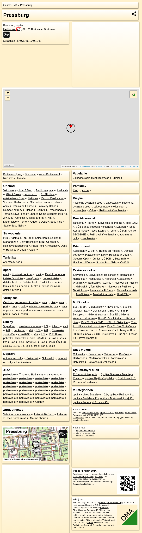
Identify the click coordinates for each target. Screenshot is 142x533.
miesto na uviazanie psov (43, 306)
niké (53, 302)
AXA (65, 326)
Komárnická (117, 358)
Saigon (54, 238)
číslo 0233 (24, 334)
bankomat (19, 330)
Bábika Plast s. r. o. (52, 198)
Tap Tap (26, 238)
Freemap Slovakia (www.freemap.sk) (90, 508)
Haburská (110, 278)
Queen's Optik (38, 221)
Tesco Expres (36, 217)
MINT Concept (16, 217)
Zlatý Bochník (28, 241)
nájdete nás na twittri (85, 430)
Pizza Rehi (37, 245)
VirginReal (9, 326)
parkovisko (9, 374)
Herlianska (12, 29)
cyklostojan (112, 202)
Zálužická (124, 278)
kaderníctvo (10, 221)
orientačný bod (11, 262)
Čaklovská (79, 354)
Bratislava (30, 174)
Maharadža (9, 241)
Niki (50, 217)
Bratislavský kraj (12, 174)
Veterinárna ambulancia (17, 414)
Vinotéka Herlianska (14, 202)
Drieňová (124, 354)
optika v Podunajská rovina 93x (91, 402)
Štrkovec (21, 178)
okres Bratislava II (49, 174)
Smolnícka (95, 354)
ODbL (97, 505)
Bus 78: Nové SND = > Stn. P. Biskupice (104, 322)
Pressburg (26, 5)
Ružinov (8, 178)
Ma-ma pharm (38, 418)
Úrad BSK (78, 282)
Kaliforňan (41, 238)
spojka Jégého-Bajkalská (99, 378)
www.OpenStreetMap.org (111, 502)
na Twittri (99, 476)
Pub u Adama (11, 238)
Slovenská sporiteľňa (110, 222)
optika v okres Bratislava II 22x (90, 394)
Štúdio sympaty (44, 190)
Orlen (38, 401)
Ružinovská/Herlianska (112, 210)
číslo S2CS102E (12, 346)
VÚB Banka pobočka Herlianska (94, 226)
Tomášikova (97, 286)
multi (6, 274)
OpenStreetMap (84, 166)
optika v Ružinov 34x (122, 394)
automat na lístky (13, 358)
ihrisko (34, 286)
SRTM (90, 522)
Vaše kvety (9, 190)
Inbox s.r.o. (31, 194)
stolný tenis (32, 278)
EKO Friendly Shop (24, 214)
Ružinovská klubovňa (15, 245)
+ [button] (8, 93)
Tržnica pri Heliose (23, 206)
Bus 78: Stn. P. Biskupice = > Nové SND (96, 306)
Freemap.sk (100, 166)
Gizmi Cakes (13, 194)
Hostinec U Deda (57, 245)
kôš (46, 326)
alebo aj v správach (85, 435)
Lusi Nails (62, 190)
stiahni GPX (78, 417)
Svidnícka (109, 354)
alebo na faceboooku (85, 433)
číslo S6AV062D (28, 342)
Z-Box (91, 250)
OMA (14, 5)
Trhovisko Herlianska (31, 374)
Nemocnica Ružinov (99, 282)
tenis (57, 282)
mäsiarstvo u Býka (14, 198)
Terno (6, 214)
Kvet (75, 190)
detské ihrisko (51, 278)
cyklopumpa (101, 206)
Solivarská (32, 358)
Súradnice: (9, 41)
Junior (116, 178)
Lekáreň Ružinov (44, 414)
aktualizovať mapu (90, 412)
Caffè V (33, 249)
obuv (6, 206)
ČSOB (59, 342)
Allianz (55, 326)
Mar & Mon (25, 190)
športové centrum (22, 274)
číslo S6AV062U (39, 338)
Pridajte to (77, 525)
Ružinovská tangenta (85, 374)
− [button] (8, 98)
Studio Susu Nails (13, 225)
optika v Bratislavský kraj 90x (117, 398)
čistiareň (33, 198)
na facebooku (95, 474)
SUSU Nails (47, 194)
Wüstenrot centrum (30, 326)
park (44, 302)
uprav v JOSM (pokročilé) (111, 412)
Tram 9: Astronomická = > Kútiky (108, 330)
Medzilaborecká (98, 358)
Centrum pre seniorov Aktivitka (20, 302)
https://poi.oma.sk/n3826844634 (125, 166)
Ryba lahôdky (56, 210)
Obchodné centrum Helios (45, 202)
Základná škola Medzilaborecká (91, 178)
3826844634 (130, 412)
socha (85, 190)
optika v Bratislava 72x (86, 398)
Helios (29, 210)
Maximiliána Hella (127, 290)
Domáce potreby (12, 210)
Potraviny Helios (46, 206)
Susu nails (56, 221)
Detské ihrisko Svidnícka (37, 282)
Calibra (41, 210)
